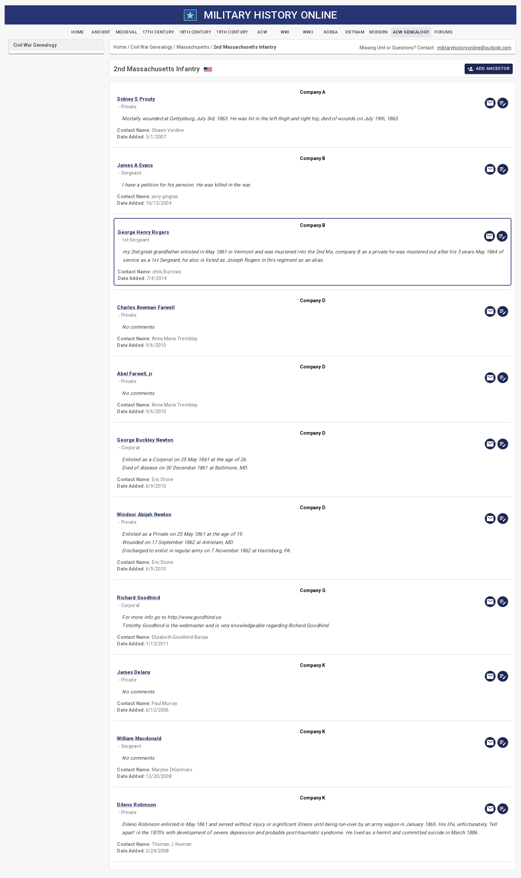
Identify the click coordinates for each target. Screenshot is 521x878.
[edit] (502, 103)
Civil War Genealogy (151, 47)
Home (120, 47)
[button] (254, 99)
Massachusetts (193, 47)
